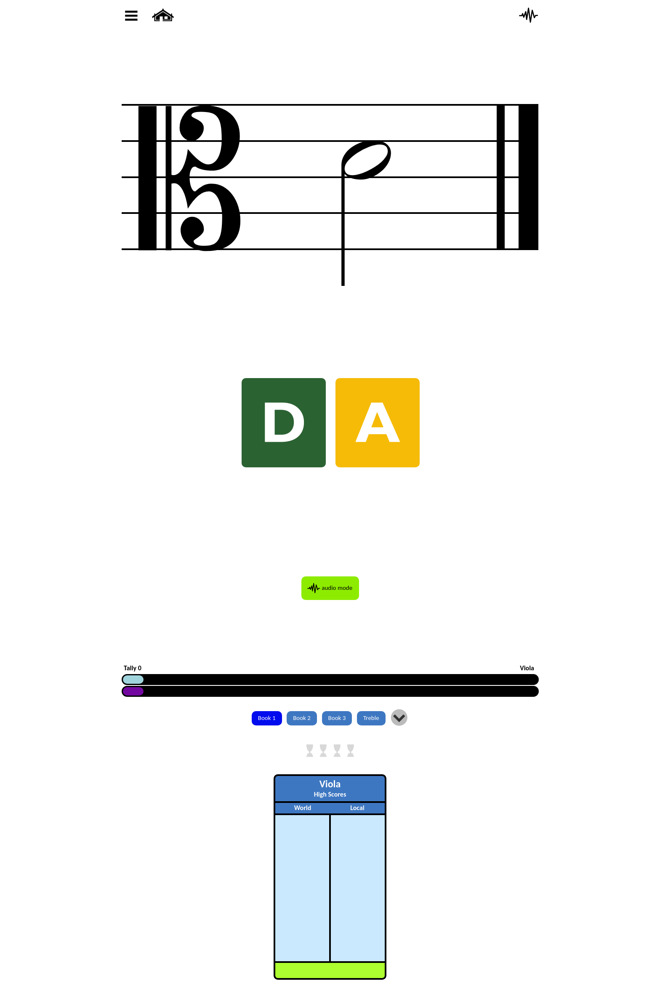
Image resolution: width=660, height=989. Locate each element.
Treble (371, 718)
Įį (399, 718)
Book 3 (337, 718)
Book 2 (302, 718)
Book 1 (267, 718)
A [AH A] (377, 423)
